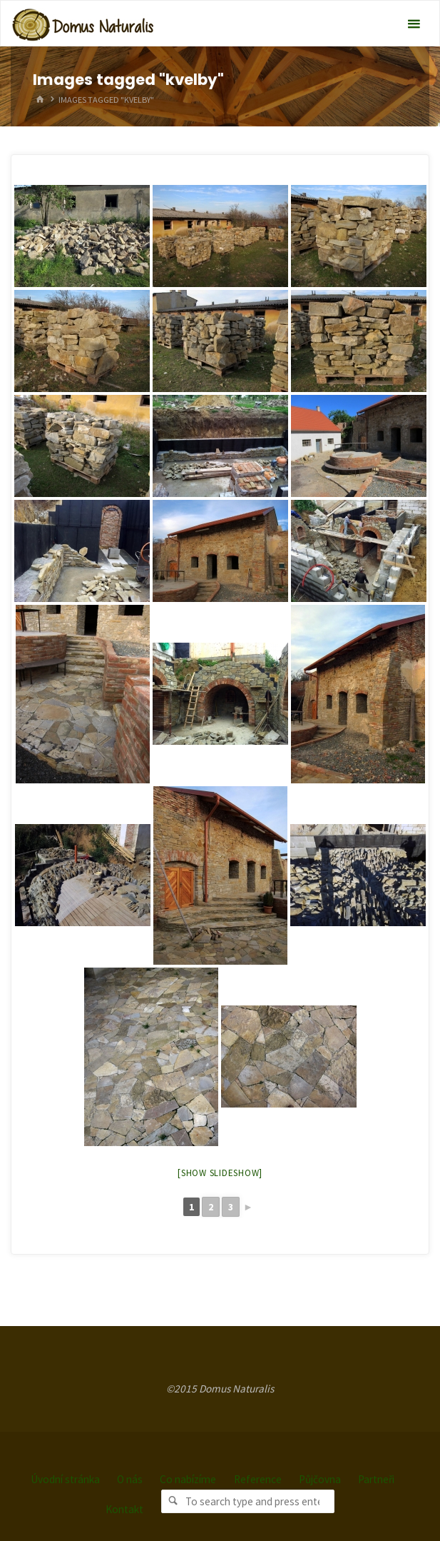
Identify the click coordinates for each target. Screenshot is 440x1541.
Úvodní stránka (65, 1479)
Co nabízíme (188, 1479)
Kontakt (124, 1509)
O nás (130, 1479)
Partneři (376, 1479)
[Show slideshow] (220, 1173)
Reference (258, 1479)
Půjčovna (320, 1479)
